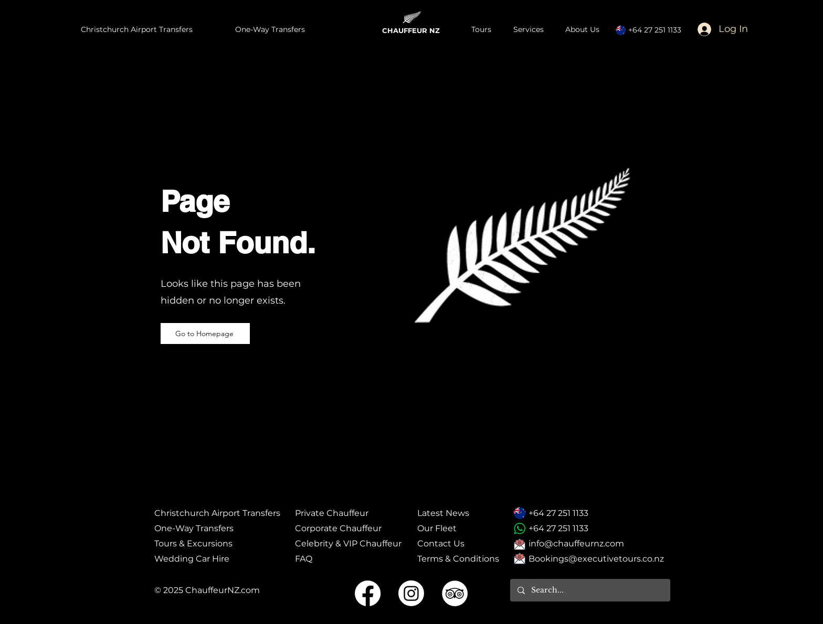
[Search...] (589, 590)
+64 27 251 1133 (654, 30)
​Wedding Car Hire (191, 559)
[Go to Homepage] (205, 333)
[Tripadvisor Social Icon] (455, 593)
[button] (531, 29)
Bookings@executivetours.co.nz (596, 559)
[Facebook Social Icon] (368, 593)
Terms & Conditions (458, 559)
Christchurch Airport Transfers (217, 513)
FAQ (303, 559)
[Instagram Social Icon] (411, 593)
